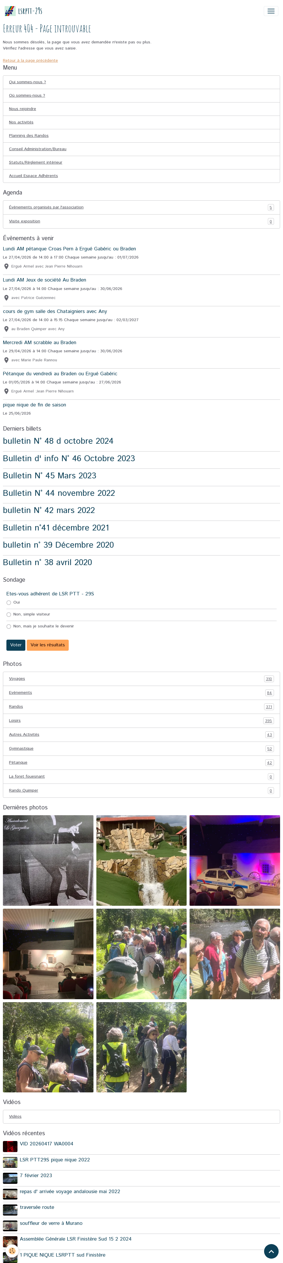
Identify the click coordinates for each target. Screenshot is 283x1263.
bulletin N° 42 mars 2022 (49, 510)
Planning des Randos (29, 136)
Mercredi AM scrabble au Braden (39, 342)
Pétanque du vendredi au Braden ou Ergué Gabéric (60, 374)
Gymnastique (141, 748)
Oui (16, 602)
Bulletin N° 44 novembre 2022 (59, 493)
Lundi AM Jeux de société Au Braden (44, 280)
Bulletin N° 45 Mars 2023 (49, 476)
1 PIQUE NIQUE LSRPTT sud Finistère (62, 1255)
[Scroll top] (271, 1251)
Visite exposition (141, 221)
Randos (141, 706)
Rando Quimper (141, 790)
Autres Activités (141, 734)
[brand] (23, 11)
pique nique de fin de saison (34, 405)
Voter (16, 645)
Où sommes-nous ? (27, 95)
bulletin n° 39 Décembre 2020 (58, 545)
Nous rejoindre (22, 109)
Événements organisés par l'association (141, 207)
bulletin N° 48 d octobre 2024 (58, 441)
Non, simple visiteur (31, 614)
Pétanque (141, 762)
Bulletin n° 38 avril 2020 (47, 563)
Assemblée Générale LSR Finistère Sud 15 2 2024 (76, 1239)
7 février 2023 (36, 1175)
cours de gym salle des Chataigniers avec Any (55, 311)
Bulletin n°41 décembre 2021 (56, 528)
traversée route (37, 1207)
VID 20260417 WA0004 (46, 1144)
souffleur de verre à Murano (51, 1223)
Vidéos (15, 1116)
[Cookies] (12, 1250)
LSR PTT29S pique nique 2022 (55, 1160)
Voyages (141, 678)
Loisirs (141, 720)
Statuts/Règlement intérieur (35, 162)
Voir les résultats (48, 645)
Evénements (141, 692)
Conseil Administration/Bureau (37, 149)
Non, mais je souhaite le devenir (43, 626)
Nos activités (21, 122)
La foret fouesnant (141, 776)
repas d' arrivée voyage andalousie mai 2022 (70, 1191)
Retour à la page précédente (30, 60)
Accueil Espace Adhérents (33, 176)
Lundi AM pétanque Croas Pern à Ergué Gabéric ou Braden (69, 249)
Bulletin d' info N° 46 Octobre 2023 (69, 459)
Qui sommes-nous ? (27, 82)
